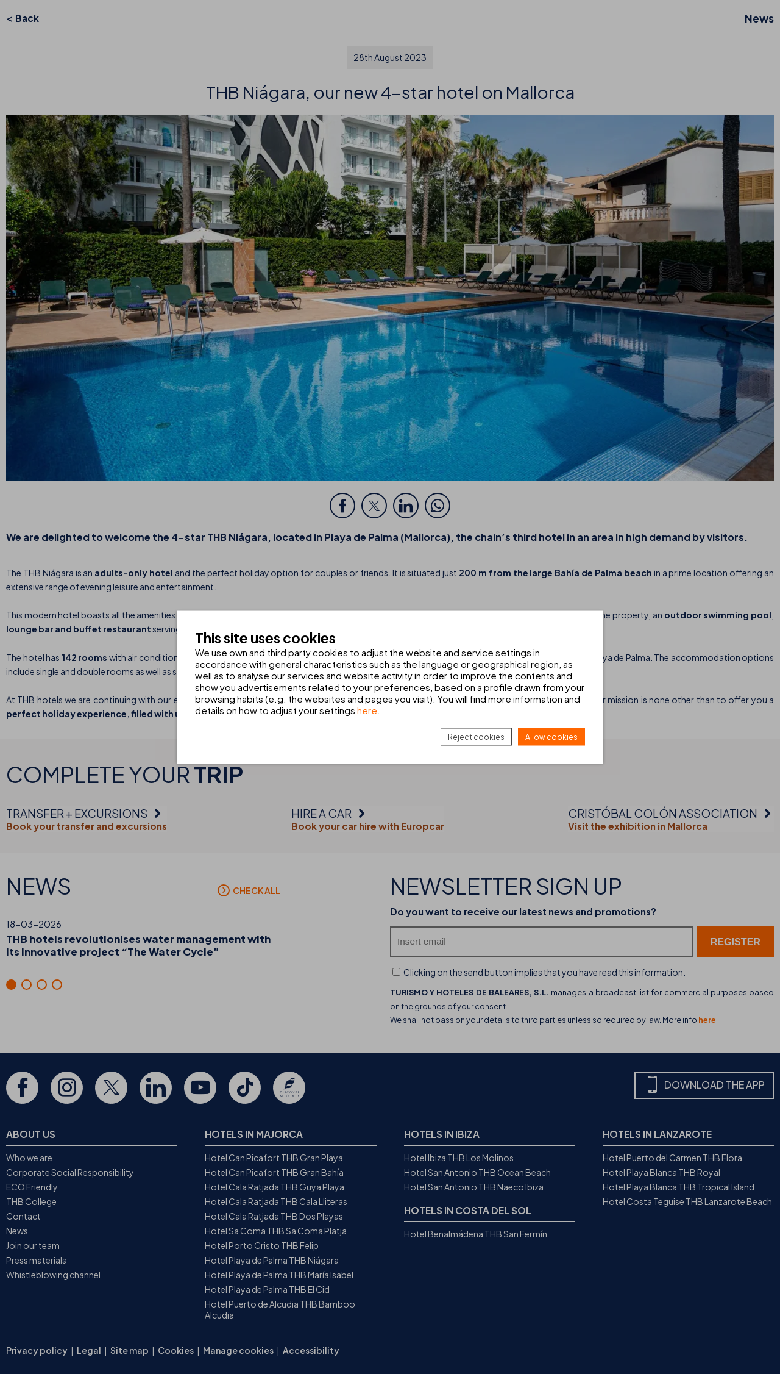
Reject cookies (476, 736)
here (367, 709)
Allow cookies (551, 736)
